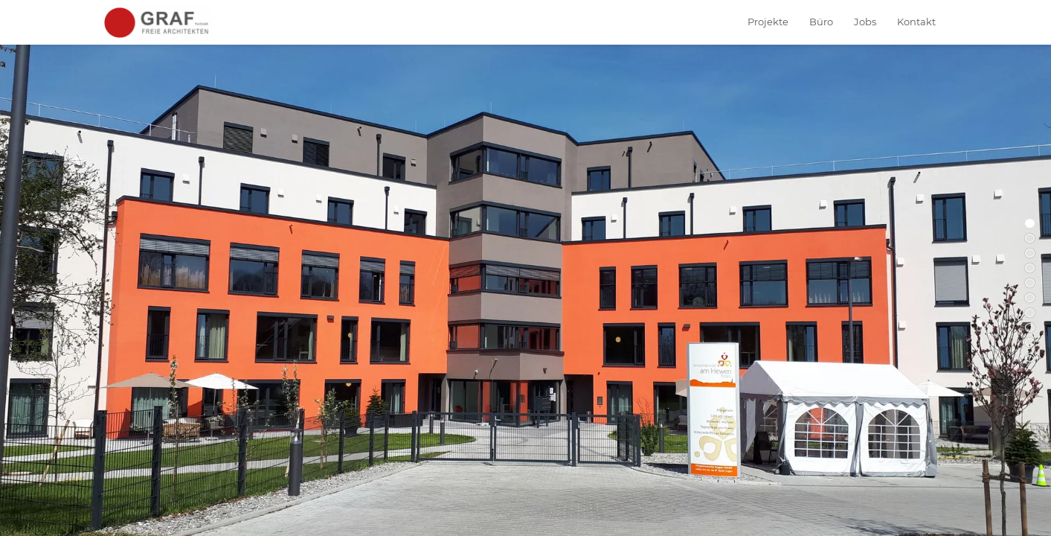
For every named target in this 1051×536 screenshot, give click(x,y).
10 (1030, 357)
